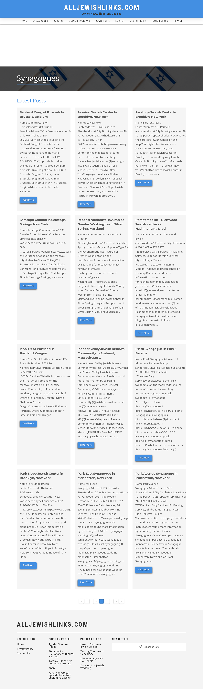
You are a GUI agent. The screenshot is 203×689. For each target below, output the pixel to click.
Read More (28, 199)
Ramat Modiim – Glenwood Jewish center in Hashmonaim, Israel (156, 224)
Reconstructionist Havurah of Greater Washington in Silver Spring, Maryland (101, 224)
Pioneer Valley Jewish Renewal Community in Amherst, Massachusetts (101, 353)
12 (107, 601)
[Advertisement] (101, 45)
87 (116, 601)
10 (96, 601)
